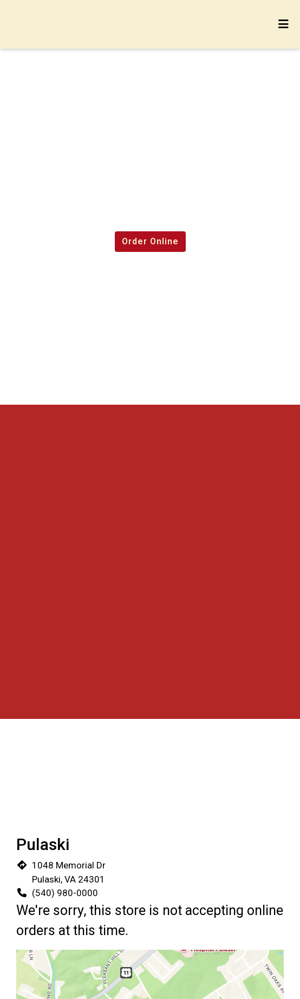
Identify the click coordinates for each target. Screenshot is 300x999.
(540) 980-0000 (65, 892)
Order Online (150, 241)
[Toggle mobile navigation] (284, 24)
